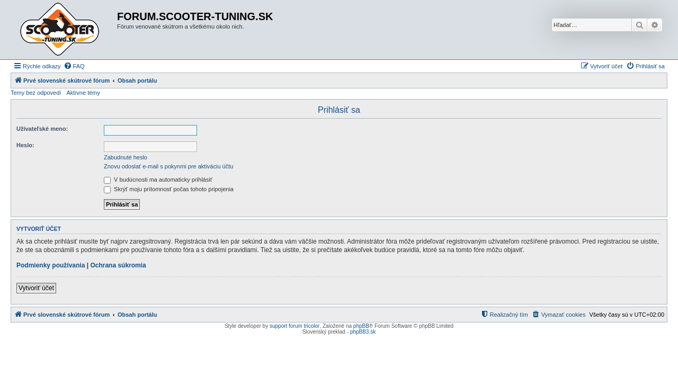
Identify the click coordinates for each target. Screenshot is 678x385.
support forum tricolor (294, 326)
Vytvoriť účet (36, 288)
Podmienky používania (50, 265)
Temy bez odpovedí (36, 92)
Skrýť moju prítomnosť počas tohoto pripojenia (169, 189)
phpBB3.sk (363, 332)
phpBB (361, 326)
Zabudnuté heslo (125, 157)
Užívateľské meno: (42, 129)
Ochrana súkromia (118, 265)
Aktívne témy (83, 92)
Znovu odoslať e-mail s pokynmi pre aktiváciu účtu (168, 166)
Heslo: (25, 145)
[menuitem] (74, 66)
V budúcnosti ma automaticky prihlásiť (158, 179)
